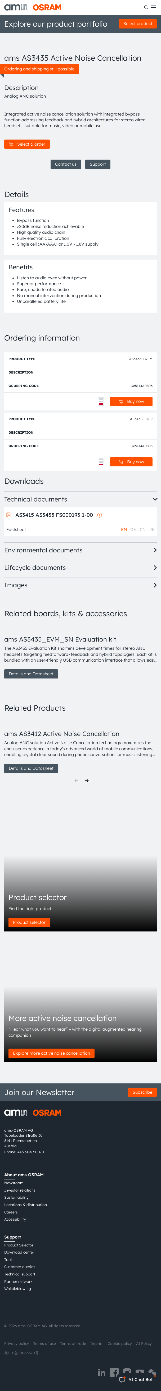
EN (124, 529)
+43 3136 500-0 (30, 1152)
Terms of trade (73, 1343)
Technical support (19, 1274)
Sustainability (16, 1197)
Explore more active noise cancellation (51, 1053)
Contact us (66, 164)
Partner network (18, 1281)
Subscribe (142, 1092)
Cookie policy (120, 1343)
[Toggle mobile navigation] (153, 7)
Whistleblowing (17, 1288)
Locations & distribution (25, 1204)
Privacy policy (16, 1343)
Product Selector (18, 1245)
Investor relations (19, 1190)
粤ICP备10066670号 (21, 1353)
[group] (80, 651)
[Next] (87, 780)
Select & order (27, 144)
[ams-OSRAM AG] (32, 7)
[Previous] (76, 780)
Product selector (29, 922)
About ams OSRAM (24, 1174)
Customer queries (19, 1266)
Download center (19, 1252)
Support (98, 164)
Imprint (97, 1343)
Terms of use (44, 1343)
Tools (9, 1259)
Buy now (131, 401)
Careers (11, 1212)
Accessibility (15, 1219)
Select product (137, 23)
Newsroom (14, 1182)
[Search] (146, 7)
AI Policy (144, 1343)
